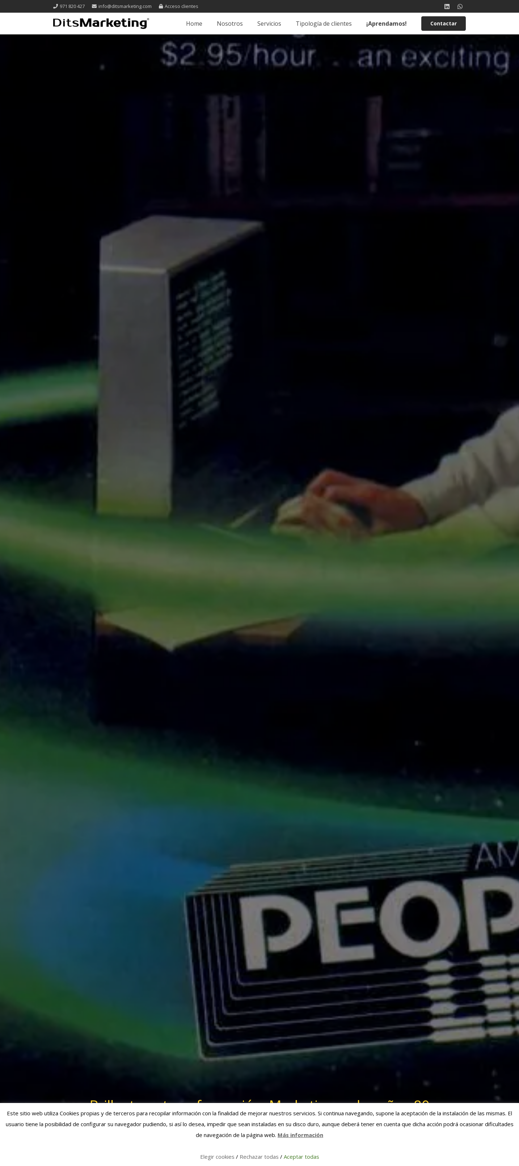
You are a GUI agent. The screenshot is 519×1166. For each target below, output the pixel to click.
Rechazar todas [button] (259, 1156)
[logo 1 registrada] (101, 23)
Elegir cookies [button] (217, 1156)
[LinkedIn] (447, 6)
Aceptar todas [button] (301, 1156)
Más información (300, 1134)
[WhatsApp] (460, 6)
